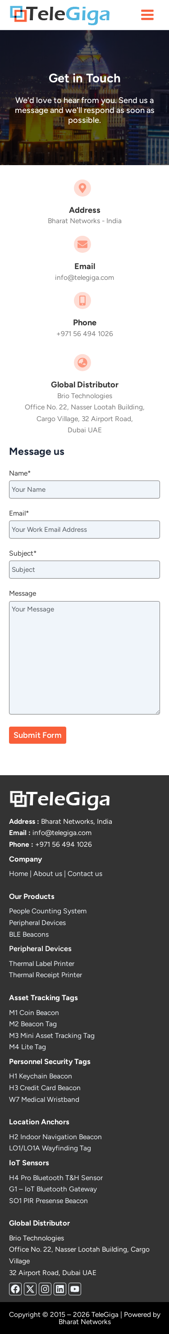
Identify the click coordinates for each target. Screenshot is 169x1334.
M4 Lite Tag (27, 1046)
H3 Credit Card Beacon (45, 1087)
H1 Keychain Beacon (40, 1076)
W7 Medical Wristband (44, 1099)
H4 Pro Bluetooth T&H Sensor (56, 1177)
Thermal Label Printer (41, 963)
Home (18, 873)
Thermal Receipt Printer (45, 974)
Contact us (85, 873)
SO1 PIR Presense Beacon (48, 1200)
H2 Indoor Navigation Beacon (55, 1136)
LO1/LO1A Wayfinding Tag (50, 1148)
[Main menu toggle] (147, 14)
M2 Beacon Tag (33, 1024)
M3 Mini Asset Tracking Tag (52, 1035)
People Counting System (48, 911)
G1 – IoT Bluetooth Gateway (53, 1189)
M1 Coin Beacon (34, 1012)
